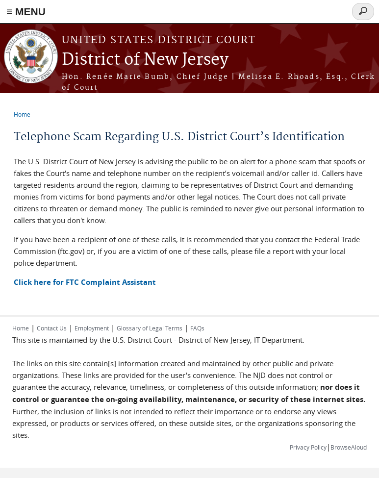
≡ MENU (26, 11)
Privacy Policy (308, 447)
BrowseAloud (348, 447)
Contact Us (52, 328)
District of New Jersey (145, 60)
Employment (92, 328)
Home (22, 114)
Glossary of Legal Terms (149, 328)
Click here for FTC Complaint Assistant (85, 282)
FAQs (197, 328)
